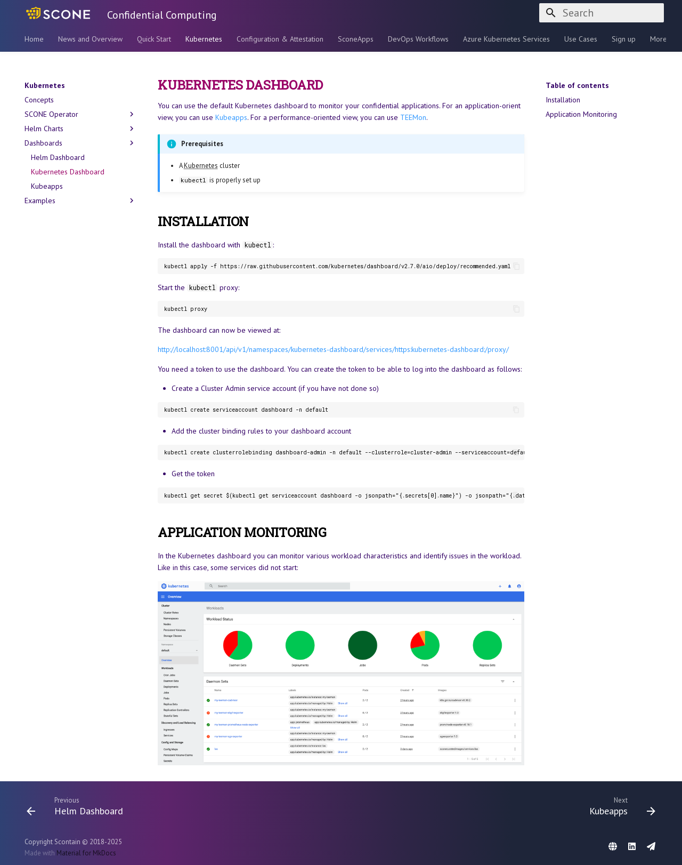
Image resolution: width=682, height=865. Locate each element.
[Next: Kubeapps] (619, 805)
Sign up (624, 39)
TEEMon (413, 117)
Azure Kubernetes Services (506, 39)
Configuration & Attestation (280, 39)
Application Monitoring (581, 114)
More (658, 39)
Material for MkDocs (86, 853)
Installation (563, 100)
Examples (80, 200)
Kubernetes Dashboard (67, 172)
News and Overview (90, 39)
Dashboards (80, 143)
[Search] (601, 12)
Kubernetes (203, 39)
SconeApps (356, 39)
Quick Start (154, 39)
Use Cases (580, 39)
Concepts (39, 100)
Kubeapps (47, 186)
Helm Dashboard (58, 157)
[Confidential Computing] (57, 12)
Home (34, 39)
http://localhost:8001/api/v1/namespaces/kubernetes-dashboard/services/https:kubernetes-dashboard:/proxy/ (333, 349)
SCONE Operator (80, 114)
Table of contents (577, 85)
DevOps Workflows (418, 39)
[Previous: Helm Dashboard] (78, 805)
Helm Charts (80, 128)
